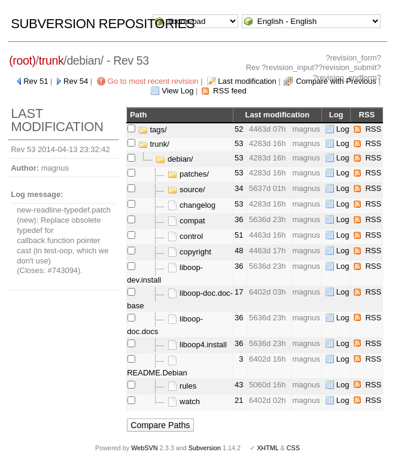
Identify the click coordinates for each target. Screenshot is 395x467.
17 (239, 291)
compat (186, 220)
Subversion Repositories (103, 23)
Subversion (205, 447)
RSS (373, 129)
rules (182, 385)
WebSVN (144, 447)
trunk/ (153, 144)
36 (239, 219)
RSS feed (230, 90)
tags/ (152, 129)
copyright (189, 251)
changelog (191, 205)
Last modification (247, 81)
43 (239, 384)
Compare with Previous (336, 81)
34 (239, 188)
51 (239, 235)
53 (239, 143)
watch (184, 401)
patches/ (188, 173)
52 (239, 129)
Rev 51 (35, 81)
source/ (186, 189)
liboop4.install (197, 344)
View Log (177, 90)
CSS (293, 447)
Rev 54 (75, 81)
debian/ (174, 158)
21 (239, 400)
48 (239, 250)
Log (343, 129)
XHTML (267, 447)
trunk (51, 60)
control (185, 236)
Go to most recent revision (153, 81)
